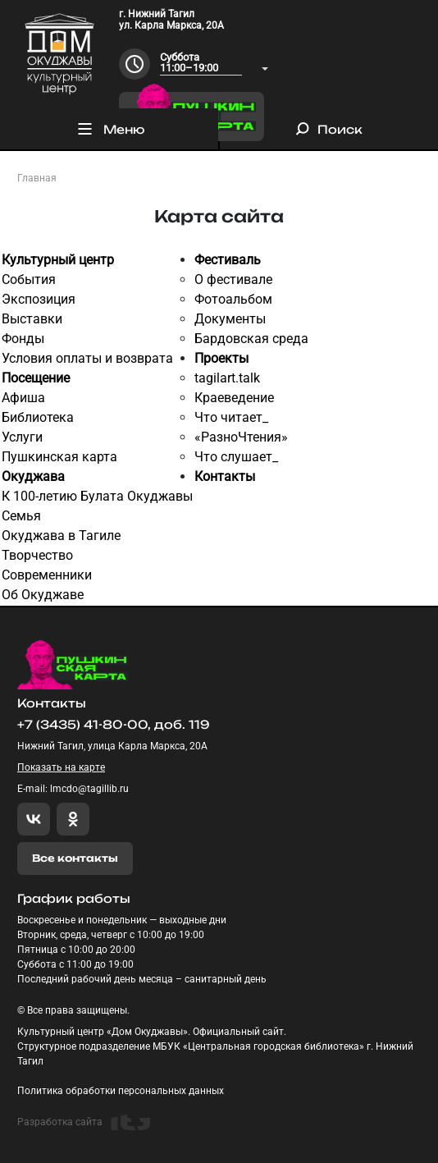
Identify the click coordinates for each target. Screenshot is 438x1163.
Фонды (23, 338)
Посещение (36, 378)
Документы (230, 319)
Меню (109, 129)
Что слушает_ (236, 457)
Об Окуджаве (43, 594)
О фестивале (233, 279)
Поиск (329, 129)
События (29, 279)
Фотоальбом (233, 299)
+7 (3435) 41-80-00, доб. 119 (113, 724)
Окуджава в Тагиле (61, 535)
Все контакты (75, 858)
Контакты (224, 476)
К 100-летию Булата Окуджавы (97, 496)
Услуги (22, 437)
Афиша (23, 397)
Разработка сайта (83, 1122)
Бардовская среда (251, 338)
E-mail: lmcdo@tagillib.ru (73, 788)
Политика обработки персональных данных (120, 1091)
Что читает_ (231, 417)
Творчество (37, 555)
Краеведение (234, 397)
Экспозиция (38, 299)
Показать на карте (61, 767)
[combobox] (214, 64)
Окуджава (33, 476)
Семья (21, 516)
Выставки (32, 319)
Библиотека (38, 417)
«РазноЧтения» (241, 437)
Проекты (221, 358)
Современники (47, 575)
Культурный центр (58, 260)
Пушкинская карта (59, 457)
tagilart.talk (227, 378)
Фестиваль (227, 260)
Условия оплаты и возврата (87, 358)
